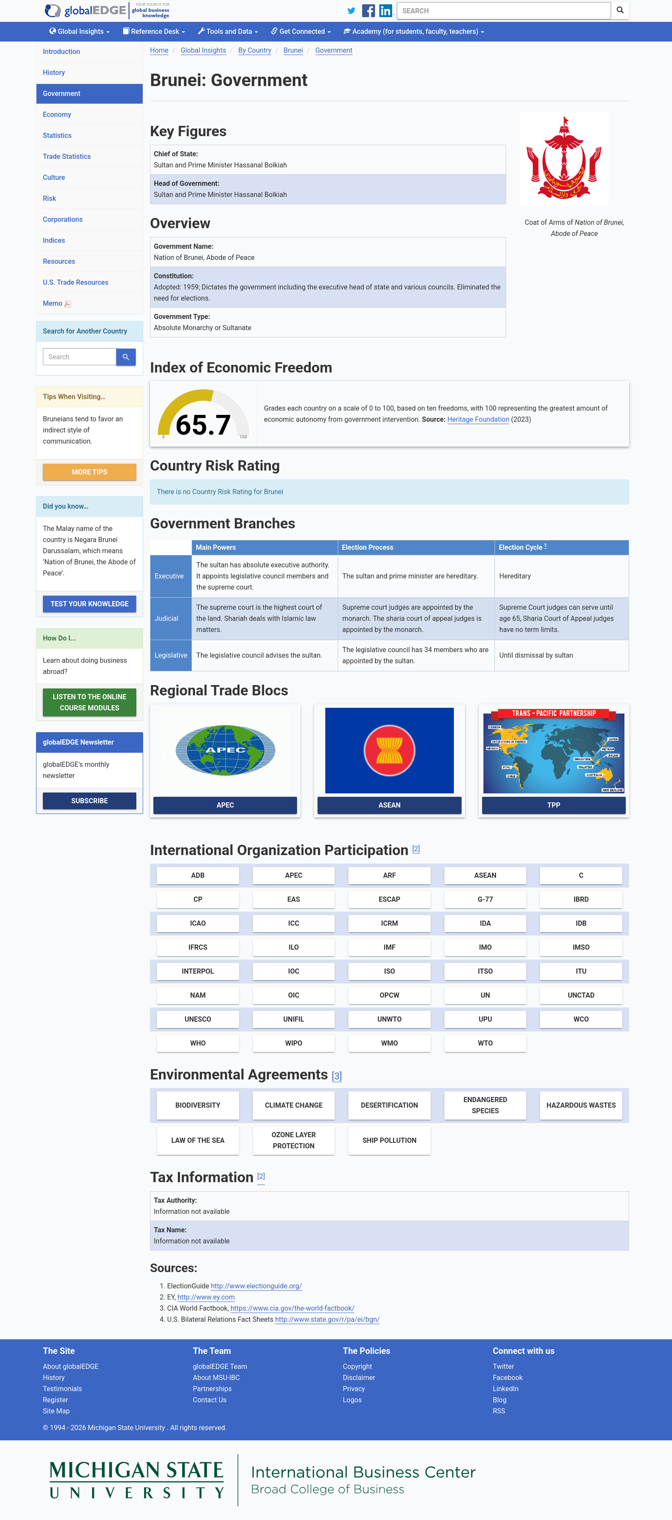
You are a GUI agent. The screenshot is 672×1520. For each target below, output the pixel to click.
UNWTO (390, 1019)
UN (485, 995)
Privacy (354, 1389)
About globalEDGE (71, 1366)
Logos (352, 1400)
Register (55, 1400)
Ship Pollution (390, 1140)
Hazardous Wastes (581, 1105)
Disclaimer (359, 1378)
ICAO (198, 923)
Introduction (61, 52)
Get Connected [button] (301, 31)
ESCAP (389, 899)
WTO (485, 1043)
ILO (293, 947)
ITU (581, 971)
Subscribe (89, 801)
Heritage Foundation (478, 419)
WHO (198, 1043)
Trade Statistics (67, 156)
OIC (293, 995)
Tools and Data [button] (228, 31)
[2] (416, 849)
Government (62, 93)
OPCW (389, 995)
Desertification (389, 1105)
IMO (485, 947)
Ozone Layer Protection (294, 1140)
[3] (337, 1076)
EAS (294, 899)
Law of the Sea (198, 1140)
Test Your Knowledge (90, 604)
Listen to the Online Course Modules (89, 702)
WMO (389, 1043)
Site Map (56, 1411)
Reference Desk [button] (154, 31)
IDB (581, 923)
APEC (225, 805)
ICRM (389, 923)
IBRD (581, 899)
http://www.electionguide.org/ (256, 1286)
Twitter (503, 1366)
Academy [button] (414, 31)
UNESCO (198, 1019)
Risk (49, 198)
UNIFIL (293, 1019)
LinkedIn (506, 1389)
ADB (197, 875)
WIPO (293, 1043)
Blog (500, 1400)
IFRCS (198, 947)
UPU (485, 1019)
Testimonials (62, 1389)
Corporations (63, 219)
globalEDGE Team (220, 1366)
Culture (54, 177)
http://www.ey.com (206, 1297)
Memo (57, 303)
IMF (389, 947)
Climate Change (294, 1105)
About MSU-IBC (216, 1378)
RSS (499, 1411)
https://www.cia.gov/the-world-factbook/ (292, 1308)
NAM (198, 995)
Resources (59, 261)
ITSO (485, 971)
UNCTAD (581, 995)
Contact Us (210, 1400)
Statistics (57, 135)
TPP (554, 805)
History (54, 73)
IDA (485, 923)
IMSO (581, 947)
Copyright (357, 1366)
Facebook (507, 1378)
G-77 (485, 899)
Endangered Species (485, 1105)
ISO (389, 971)
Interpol (198, 971)
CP (197, 899)
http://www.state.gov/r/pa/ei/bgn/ (327, 1319)
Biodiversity (197, 1105)
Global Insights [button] (79, 31)
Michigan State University (127, 1428)
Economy (57, 114)
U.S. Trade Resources (75, 282)
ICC (294, 923)
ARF (389, 875)
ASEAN (389, 805)
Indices (54, 240)
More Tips (90, 472)
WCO (581, 1019)
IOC (293, 971)
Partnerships (212, 1389)
